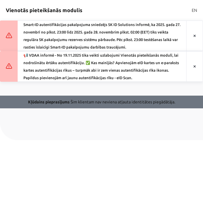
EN (194, 10)
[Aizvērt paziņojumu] (195, 36)
